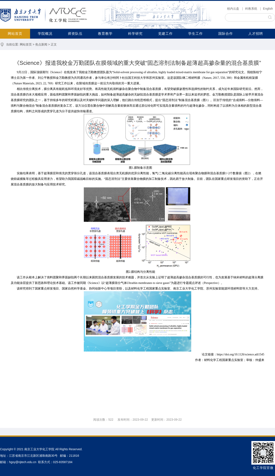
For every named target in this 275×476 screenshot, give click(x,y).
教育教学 (105, 33)
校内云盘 (233, 8)
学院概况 (45, 33)
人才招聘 (255, 33)
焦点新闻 (41, 44)
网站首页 (15, 33)
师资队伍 (75, 33)
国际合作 (225, 33)
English (268, 8)
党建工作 (165, 33)
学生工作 (195, 33)
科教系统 (251, 8)
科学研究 (135, 33)
